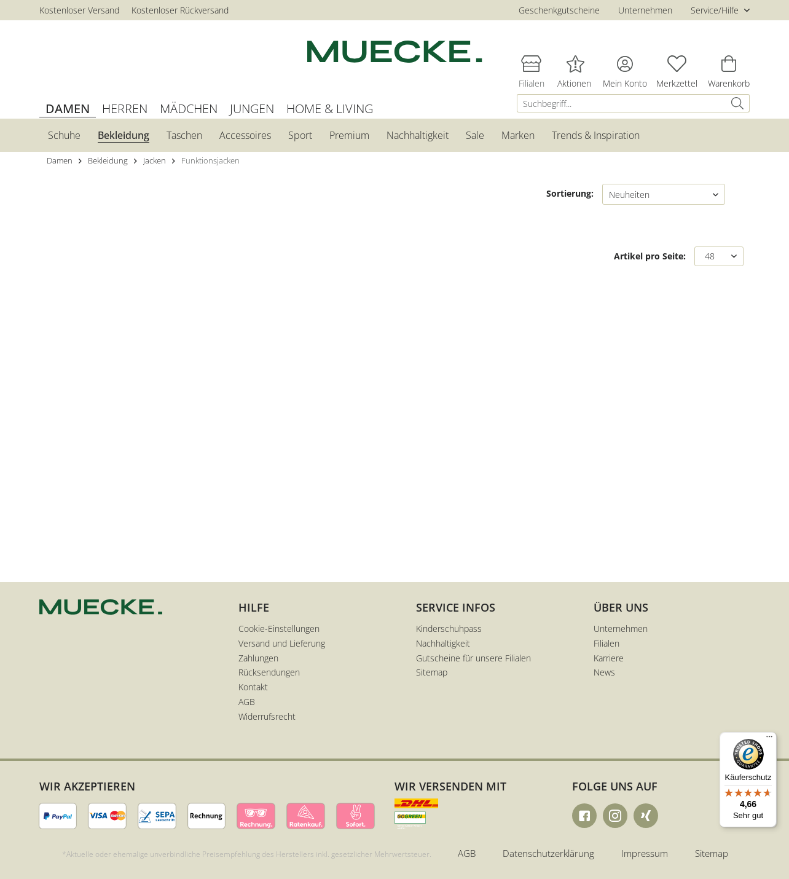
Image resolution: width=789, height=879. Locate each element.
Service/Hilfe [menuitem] (716, 10)
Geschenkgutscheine (559, 10)
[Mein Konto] (625, 63)
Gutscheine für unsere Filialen (473, 658)
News (604, 672)
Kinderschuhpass (449, 628)
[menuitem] (633, 103)
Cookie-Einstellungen (279, 628)
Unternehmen (645, 10)
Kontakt (253, 687)
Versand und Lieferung (281, 643)
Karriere (609, 658)
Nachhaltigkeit (443, 643)
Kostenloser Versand (79, 10)
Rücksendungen (269, 672)
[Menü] (769, 739)
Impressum (644, 853)
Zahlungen (258, 658)
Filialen (606, 643)
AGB (246, 702)
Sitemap (431, 672)
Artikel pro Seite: (650, 256)
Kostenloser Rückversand (180, 10)
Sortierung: (570, 193)
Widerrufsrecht (267, 716)
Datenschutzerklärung (548, 853)
